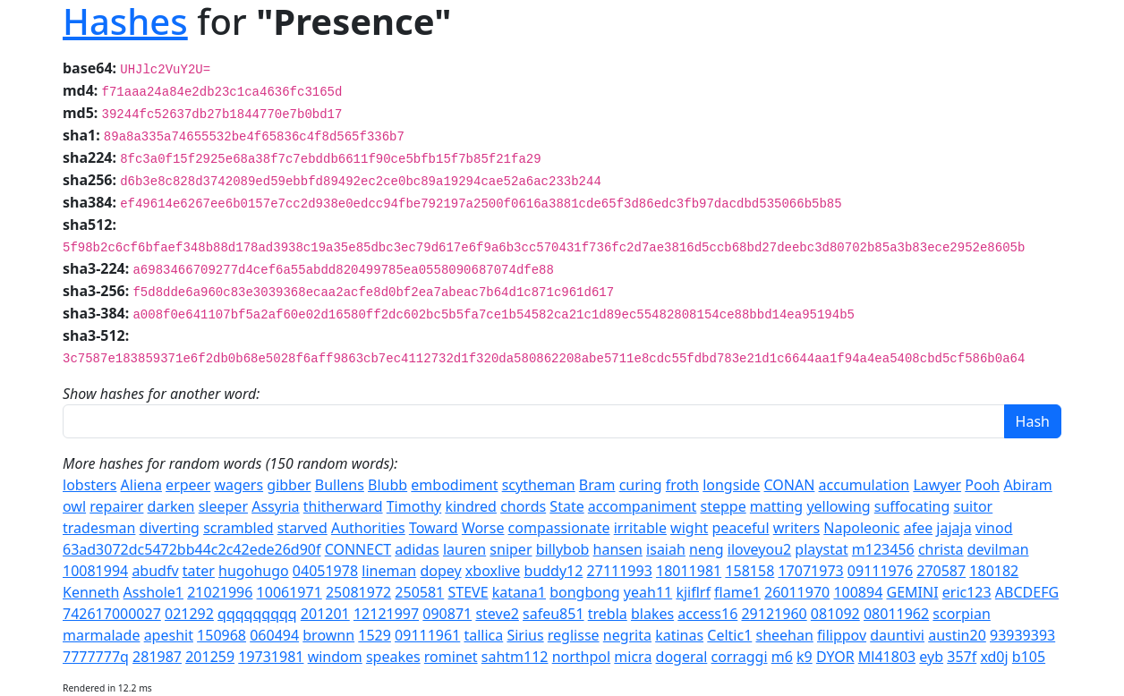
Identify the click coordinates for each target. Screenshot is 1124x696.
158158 (749, 571)
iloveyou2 (759, 549)
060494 (274, 635)
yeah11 (648, 592)
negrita (627, 635)
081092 (835, 614)
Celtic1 (729, 635)
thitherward (343, 506)
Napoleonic (861, 528)
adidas (417, 549)
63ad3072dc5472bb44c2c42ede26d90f (192, 549)
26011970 (797, 592)
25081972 (358, 592)
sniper (511, 549)
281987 (157, 656)
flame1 (737, 592)
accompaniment (642, 506)
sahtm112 (515, 656)
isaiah (665, 549)
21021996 (219, 592)
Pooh (982, 485)
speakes (393, 656)
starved (302, 528)
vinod (994, 528)
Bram (597, 485)
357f (961, 656)
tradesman (99, 528)
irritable (640, 528)
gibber (289, 485)
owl (74, 506)
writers (796, 528)
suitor (972, 506)
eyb (931, 656)
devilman (998, 549)
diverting (170, 528)
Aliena (141, 485)
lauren (464, 549)
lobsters (89, 485)
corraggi (739, 656)
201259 (209, 656)
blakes (652, 614)
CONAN (789, 485)
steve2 (496, 614)
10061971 (289, 592)
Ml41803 (886, 656)
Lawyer (937, 485)
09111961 (427, 635)
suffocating (912, 506)
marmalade (101, 635)
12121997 (386, 614)
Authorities (368, 528)
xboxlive (493, 571)
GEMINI (913, 592)
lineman (389, 571)
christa (941, 549)
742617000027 (112, 614)
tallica (483, 635)
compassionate (559, 528)
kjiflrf (693, 592)
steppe (723, 506)
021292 (189, 614)
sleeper (223, 506)
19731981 (270, 656)
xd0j (994, 656)
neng (706, 549)
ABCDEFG (1027, 592)
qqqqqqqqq (257, 614)
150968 (221, 635)
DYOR (835, 656)
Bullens (339, 485)
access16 (707, 614)
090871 (447, 614)
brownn (328, 635)
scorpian (961, 614)
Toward (433, 528)
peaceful (740, 528)
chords (523, 506)
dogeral (682, 656)
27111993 (619, 571)
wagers (238, 485)
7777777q (96, 656)
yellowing (838, 506)
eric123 (967, 592)
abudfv (155, 571)
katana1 (519, 592)
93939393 (1022, 635)
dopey (440, 571)
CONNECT (358, 549)
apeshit (168, 635)
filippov (841, 635)
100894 (857, 592)
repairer (116, 506)
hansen (618, 549)
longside (731, 485)
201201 (325, 614)
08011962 (896, 614)
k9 (804, 656)
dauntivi (897, 635)
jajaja (953, 528)
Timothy (414, 506)
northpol (581, 656)
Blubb (387, 485)
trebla (607, 614)
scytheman (538, 485)
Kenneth (91, 592)
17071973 (810, 571)
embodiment (454, 485)
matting (776, 506)
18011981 (688, 571)
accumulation (864, 485)
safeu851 (553, 614)
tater (199, 571)
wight (689, 528)
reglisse (574, 635)
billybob (563, 549)
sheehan (784, 635)
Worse (483, 528)
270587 (941, 571)
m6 (782, 656)
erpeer (188, 485)
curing (640, 485)
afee (918, 528)
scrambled (238, 528)
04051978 (325, 571)
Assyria (275, 506)
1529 (374, 635)
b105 (1028, 656)
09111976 (880, 571)
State (566, 506)
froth (682, 485)
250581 (419, 592)
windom (335, 656)
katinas (679, 635)
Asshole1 (153, 592)
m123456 (883, 549)
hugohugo (253, 571)
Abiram (1027, 485)
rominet (451, 656)
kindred (471, 506)
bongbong (584, 592)
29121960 (773, 614)
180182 (993, 571)
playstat (821, 549)
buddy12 (553, 571)
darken (171, 506)
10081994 (95, 571)
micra (632, 656)
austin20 (957, 635)
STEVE (467, 592)
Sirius (525, 635)
